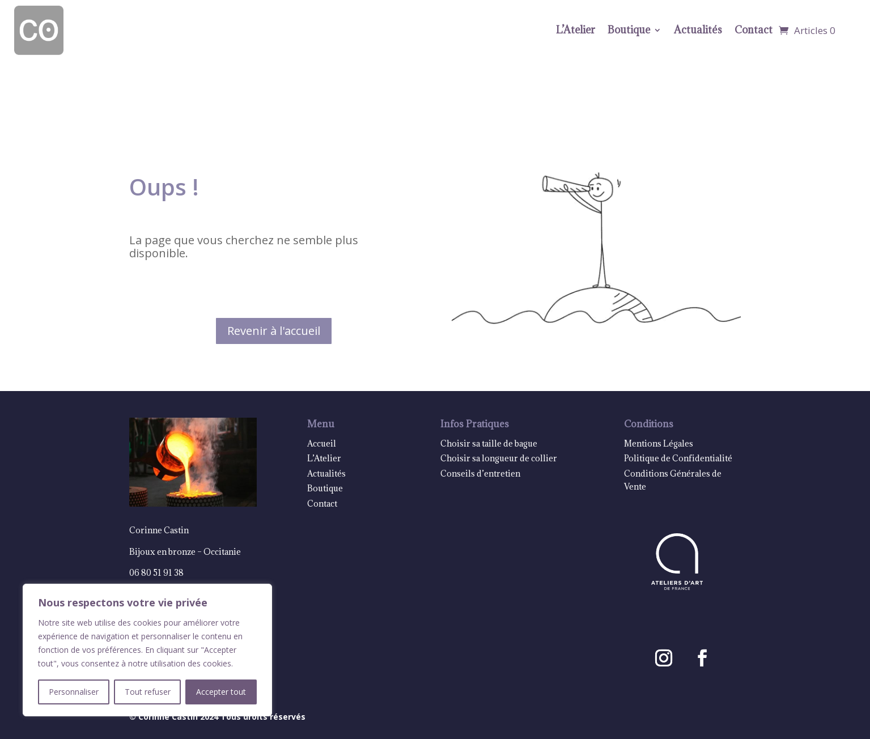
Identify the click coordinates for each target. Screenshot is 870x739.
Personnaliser (74, 691)
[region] (147, 650)
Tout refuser (148, 691)
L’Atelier (575, 29)
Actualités (698, 29)
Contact (754, 29)
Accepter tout (221, 691)
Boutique (629, 29)
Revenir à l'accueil (273, 330)
